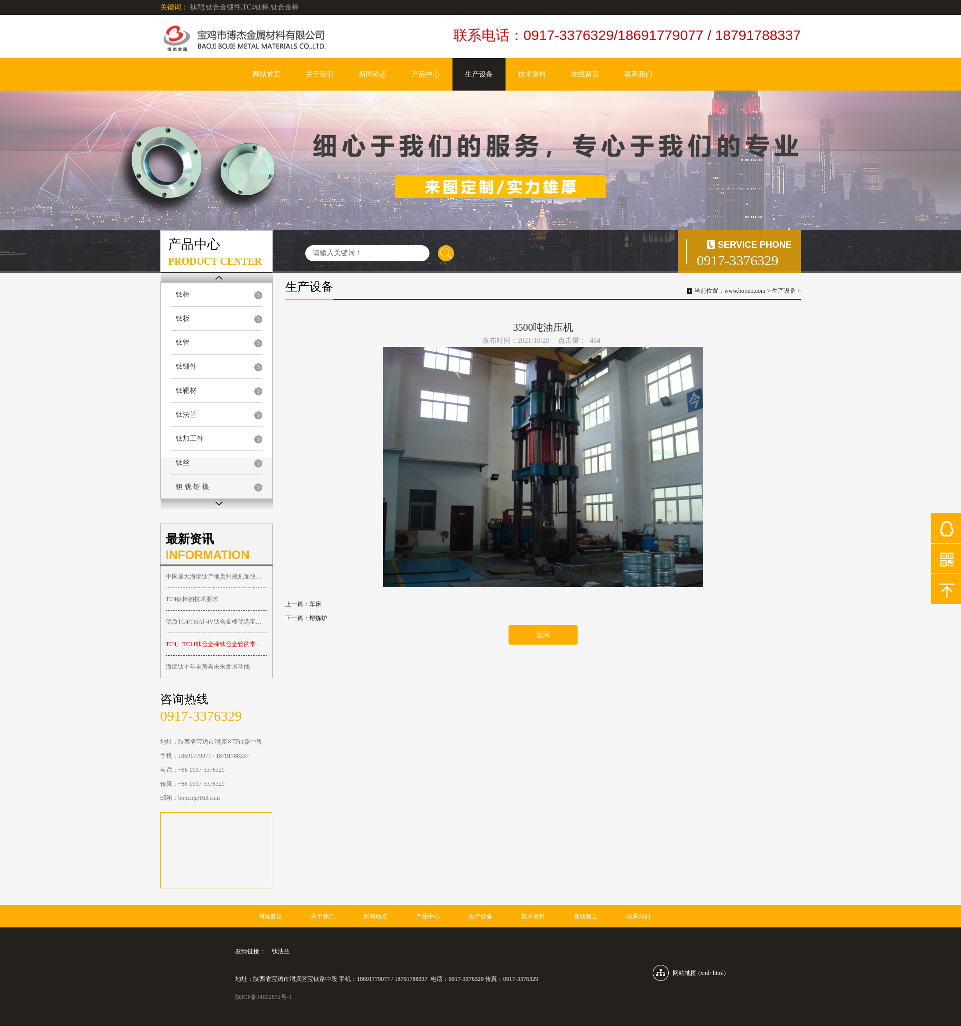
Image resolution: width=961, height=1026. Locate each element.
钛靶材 (186, 390)
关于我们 (320, 74)
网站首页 (267, 74)
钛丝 (183, 462)
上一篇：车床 (303, 604)
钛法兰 (186, 414)
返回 (543, 635)
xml (705, 972)
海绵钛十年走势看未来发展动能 (208, 666)
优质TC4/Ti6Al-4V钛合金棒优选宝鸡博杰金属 (216, 621)
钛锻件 (186, 366)
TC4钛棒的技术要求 (192, 599)
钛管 (183, 342)
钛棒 (183, 294)
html (718, 972)
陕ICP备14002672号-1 (263, 996)
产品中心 (426, 74)
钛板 (183, 318)
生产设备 (479, 74)
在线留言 (585, 74)
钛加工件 (190, 438)
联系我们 (638, 74)
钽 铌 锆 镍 (192, 486)
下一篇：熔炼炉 (306, 618)
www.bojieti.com (745, 290)
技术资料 (532, 74)
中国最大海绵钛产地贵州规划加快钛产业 (216, 576)
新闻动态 (373, 74)
